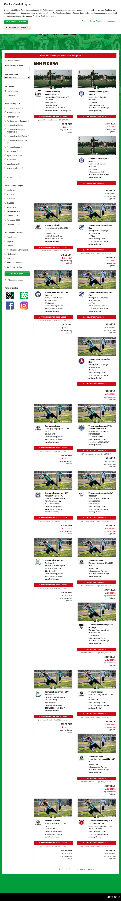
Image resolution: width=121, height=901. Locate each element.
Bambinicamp (12, 112)
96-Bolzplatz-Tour (14, 108)
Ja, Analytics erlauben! (16, 22)
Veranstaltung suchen (17, 66)
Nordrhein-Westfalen (14, 263)
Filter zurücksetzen (15, 280)
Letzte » (90, 869)
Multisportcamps (13, 147)
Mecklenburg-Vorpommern (16, 250)
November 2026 (12, 220)
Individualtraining (14, 125)
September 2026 (12, 211)
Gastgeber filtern (17, 76)
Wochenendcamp (14, 168)
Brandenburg (11, 237)
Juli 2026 (9, 203)
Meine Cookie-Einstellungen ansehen (98, 21)
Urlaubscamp (12, 164)
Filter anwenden (17, 274)
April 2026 (10, 190)
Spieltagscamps (13, 155)
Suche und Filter (13, 60)
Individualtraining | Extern (17, 136)
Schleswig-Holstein (13, 267)
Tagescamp (11, 151)
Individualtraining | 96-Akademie (15, 130)
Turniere (10, 160)
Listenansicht (11, 95)
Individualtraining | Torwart (16, 141)
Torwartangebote (12, 177)
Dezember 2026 (12, 224)
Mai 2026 (9, 194)
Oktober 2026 (11, 216)
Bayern (9, 241)
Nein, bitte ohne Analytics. (17, 28)
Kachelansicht (11, 91)
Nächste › (80, 869)
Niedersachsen (12, 254)
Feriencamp (12, 117)
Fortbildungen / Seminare (17, 121)
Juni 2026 (10, 199)
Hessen (9, 246)
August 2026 (11, 207)
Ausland (9, 258)
